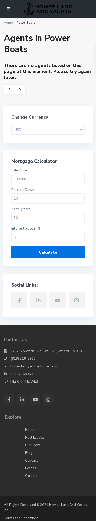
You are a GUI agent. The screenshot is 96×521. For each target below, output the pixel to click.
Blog (29, 453)
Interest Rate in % (26, 228)
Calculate (48, 252)
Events (30, 468)
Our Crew (32, 445)
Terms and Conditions (21, 518)
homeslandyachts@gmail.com (33, 366)
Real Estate (34, 437)
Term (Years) (21, 209)
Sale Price (19, 170)
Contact (31, 460)
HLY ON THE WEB (24, 381)
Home (30, 430)
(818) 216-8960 (23, 358)
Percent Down (22, 190)
